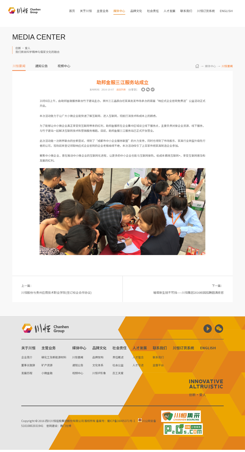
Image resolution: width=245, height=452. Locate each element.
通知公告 (41, 66)
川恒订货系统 (206, 13)
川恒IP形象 (99, 375)
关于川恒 (86, 13)
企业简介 (26, 359)
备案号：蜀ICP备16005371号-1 (115, 423)
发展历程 (26, 375)
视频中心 (64, 66)
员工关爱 (117, 375)
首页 (72, 13)
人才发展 (169, 13)
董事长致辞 (28, 367)
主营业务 (102, 13)
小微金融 (46, 375)
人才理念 (138, 359)
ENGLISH (226, 13)
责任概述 (117, 359)
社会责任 (153, 13)
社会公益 (117, 367)
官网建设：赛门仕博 (60, 428)
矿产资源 (46, 367)
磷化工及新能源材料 (53, 359)
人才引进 (138, 367)
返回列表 (121, 89)
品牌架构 (97, 359)
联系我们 (186, 13)
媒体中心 (119, 13)
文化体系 (97, 367)
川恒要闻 (19, 66)
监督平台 (158, 367)
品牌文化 (136, 13)
